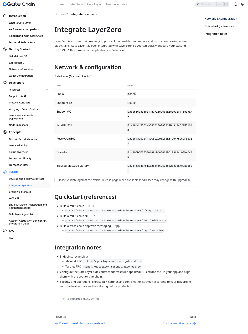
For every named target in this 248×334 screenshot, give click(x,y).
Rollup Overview (18, 152)
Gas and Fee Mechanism (23, 139)
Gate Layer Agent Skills (22, 214)
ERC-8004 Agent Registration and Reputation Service (28, 206)
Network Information (21, 69)
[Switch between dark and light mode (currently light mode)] (242, 4)
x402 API (14, 198)
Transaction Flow (18, 164)
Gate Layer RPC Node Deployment (21, 117)
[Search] (212, 4)
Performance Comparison (24, 29)
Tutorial (14, 172)
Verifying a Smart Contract (24, 109)
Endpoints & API (18, 96)
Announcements (116, 4)
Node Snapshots (18, 125)
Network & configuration (220, 18)
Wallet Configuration (21, 75)
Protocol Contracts (19, 102)
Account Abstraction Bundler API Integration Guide (27, 222)
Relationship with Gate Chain (26, 35)
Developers (16, 83)
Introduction (17, 16)
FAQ (11, 231)
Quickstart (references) (219, 26)
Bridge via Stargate (20, 191)
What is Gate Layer (20, 22)
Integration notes (216, 34)
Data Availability (18, 145)
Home (60, 4)
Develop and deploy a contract (26, 178)
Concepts (15, 132)
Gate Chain (76, 4)
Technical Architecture (22, 42)
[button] (236, 4)
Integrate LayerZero (20, 185)
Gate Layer (94, 4)
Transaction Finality (20, 158)
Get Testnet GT (17, 62)
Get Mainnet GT (18, 56)
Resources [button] (14, 89)
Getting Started (19, 49)
